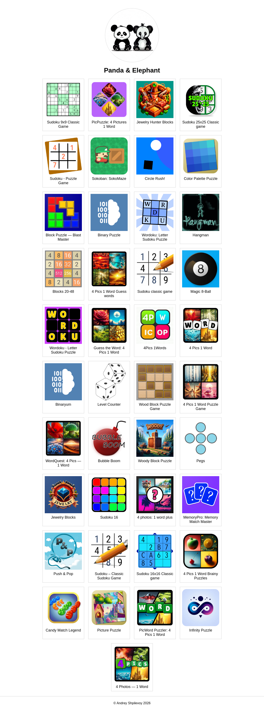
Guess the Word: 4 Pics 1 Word (109, 350)
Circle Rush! (155, 179)
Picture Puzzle (109, 630)
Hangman (201, 235)
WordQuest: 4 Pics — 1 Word (63, 463)
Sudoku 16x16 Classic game (155, 576)
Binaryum (63, 404)
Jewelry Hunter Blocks (155, 122)
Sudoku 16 (109, 517)
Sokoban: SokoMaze (109, 179)
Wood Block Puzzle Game (155, 406)
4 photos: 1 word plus (154, 517)
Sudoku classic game (154, 291)
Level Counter (109, 404)
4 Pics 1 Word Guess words (109, 293)
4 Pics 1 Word (200, 348)
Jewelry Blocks (63, 517)
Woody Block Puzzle (155, 461)
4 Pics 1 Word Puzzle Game (200, 406)
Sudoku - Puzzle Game (63, 181)
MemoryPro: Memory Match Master (200, 519)
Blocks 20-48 (63, 291)
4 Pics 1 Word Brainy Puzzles (200, 576)
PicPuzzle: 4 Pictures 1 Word (109, 124)
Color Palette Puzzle (200, 179)
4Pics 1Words (155, 348)
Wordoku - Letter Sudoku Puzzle (63, 350)
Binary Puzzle (109, 235)
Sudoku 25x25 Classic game (200, 124)
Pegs (200, 461)
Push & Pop (63, 574)
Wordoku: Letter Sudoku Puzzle (155, 237)
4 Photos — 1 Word (132, 687)
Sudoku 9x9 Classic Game (63, 124)
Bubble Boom (109, 461)
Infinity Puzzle (200, 630)
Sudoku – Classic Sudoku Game (109, 576)
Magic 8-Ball (200, 291)
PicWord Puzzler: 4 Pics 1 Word (155, 632)
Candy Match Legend (63, 630)
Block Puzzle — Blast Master (63, 237)
